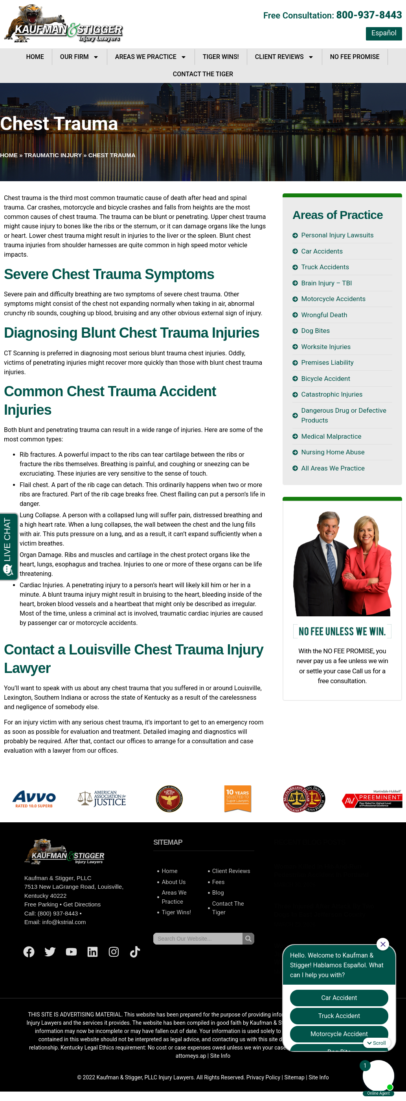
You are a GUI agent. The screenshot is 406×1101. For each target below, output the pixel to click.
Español (384, 33)
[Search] (248, 939)
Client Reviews (284, 57)
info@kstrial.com (64, 922)
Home (35, 57)
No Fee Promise (355, 57)
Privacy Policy (263, 1077)
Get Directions (82, 904)
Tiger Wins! (221, 57)
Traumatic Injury (53, 155)
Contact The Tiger (203, 74)
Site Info (220, 1056)
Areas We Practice (151, 57)
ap (203, 1056)
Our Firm (79, 57)
